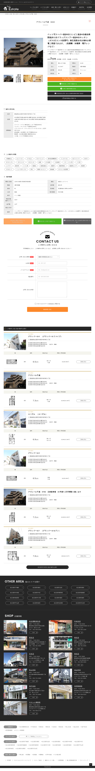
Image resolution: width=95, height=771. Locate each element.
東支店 (76, 640)
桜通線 (28, 757)
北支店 (31, 657)
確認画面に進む (47, 312)
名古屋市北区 (58, 590)
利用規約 (51, 306)
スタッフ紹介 (38, 763)
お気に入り (66, 8)
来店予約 (81, 8)
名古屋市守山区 (14, 606)
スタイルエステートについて (22, 763)
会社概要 (89, 8)
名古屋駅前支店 (34, 624)
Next (44, 78)
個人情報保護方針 (72, 763)
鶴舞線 (41, 757)
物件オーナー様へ (50, 763)
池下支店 (32, 689)
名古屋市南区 (80, 600)
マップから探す (34, 8)
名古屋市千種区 (14, 590)
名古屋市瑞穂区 (80, 595)
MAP (34, 635)
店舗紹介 (73, 8)
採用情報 (61, 763)
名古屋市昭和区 (58, 595)
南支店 (76, 657)
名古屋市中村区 (14, 595)
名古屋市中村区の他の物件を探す (47, 570)
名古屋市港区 (58, 600)
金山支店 (77, 673)
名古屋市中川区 (36, 600)
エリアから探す (45, 8)
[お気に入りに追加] (89, 21)
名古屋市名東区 (58, 606)
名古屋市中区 (37, 595)
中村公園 (22, 14)
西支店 (31, 640)
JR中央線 (49, 757)
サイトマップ (84, 763)
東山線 (22, 757)
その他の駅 (57, 757)
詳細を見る (83, 364)
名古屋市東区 (37, 590)
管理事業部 (78, 689)
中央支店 (77, 624)
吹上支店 (32, 673)
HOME (7, 14)
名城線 (35, 757)
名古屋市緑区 (37, 606)
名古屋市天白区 (80, 606)
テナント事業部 (34, 705)
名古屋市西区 (80, 590)
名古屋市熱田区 (14, 600)
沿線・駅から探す (56, 8)
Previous (2, 78)
